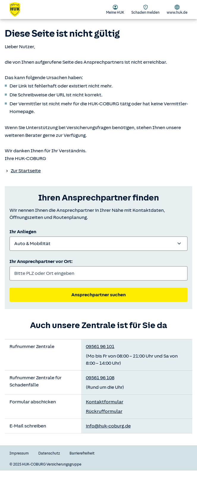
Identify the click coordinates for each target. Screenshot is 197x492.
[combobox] (98, 243)
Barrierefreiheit (82, 453)
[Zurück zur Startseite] (18, 9)
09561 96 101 (100, 346)
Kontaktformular (104, 402)
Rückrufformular (104, 411)
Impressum (19, 453)
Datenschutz (49, 453)
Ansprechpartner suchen (98, 294)
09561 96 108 (100, 377)
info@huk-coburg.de (108, 426)
